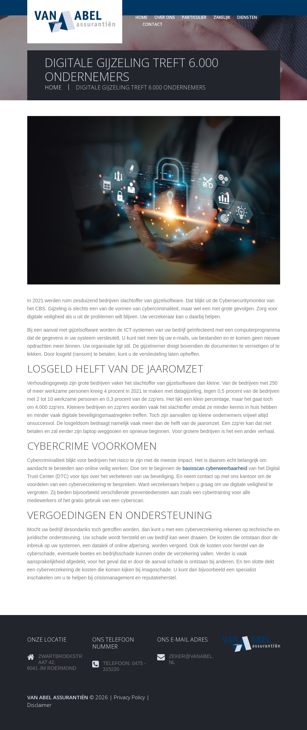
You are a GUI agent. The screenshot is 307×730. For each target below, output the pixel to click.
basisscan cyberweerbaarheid (215, 468)
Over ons (164, 17)
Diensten (247, 17)
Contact (152, 24)
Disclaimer (39, 704)
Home (141, 17)
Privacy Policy (129, 697)
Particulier (194, 17)
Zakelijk (221, 17)
